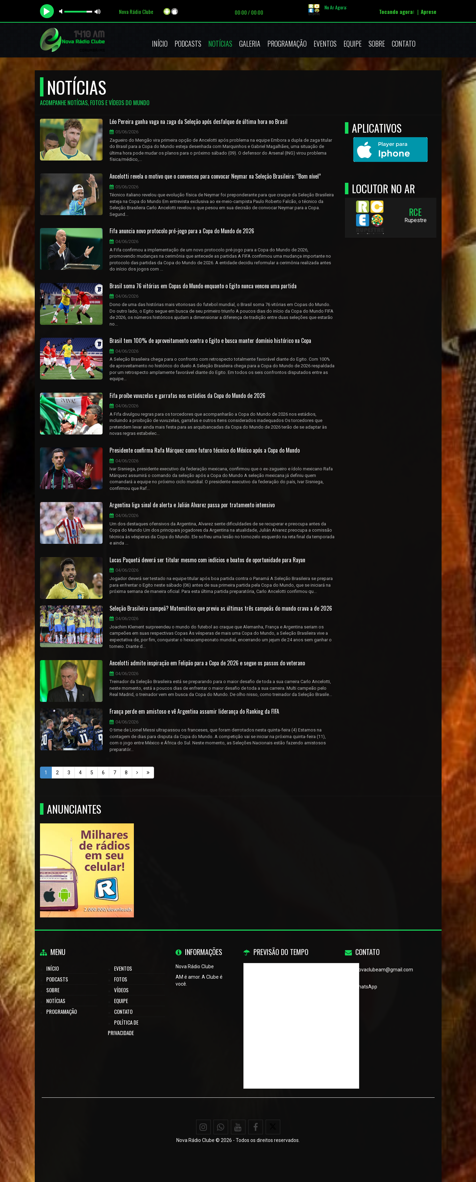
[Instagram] (203, 1127)
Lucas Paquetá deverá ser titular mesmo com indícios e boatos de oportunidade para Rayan (207, 560)
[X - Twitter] (273, 1127)
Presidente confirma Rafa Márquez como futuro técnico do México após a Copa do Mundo (205, 450)
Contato (404, 43)
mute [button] (62, 11)
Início (160, 43)
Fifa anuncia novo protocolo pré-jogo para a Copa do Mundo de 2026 (182, 231)
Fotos (120, 979)
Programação (287, 43)
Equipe (353, 43)
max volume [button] (98, 11)
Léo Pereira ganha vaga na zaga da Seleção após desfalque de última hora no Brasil (199, 122)
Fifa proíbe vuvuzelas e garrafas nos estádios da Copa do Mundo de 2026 (187, 396)
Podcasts (188, 43)
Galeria (249, 43)
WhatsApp (365, 986)
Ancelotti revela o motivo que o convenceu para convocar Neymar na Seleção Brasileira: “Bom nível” (215, 176)
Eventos (325, 43)
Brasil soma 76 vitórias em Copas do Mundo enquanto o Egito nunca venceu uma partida (203, 286)
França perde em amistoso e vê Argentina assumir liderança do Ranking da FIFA (194, 712)
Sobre (377, 43)
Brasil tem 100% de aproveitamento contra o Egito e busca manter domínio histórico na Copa (210, 341)
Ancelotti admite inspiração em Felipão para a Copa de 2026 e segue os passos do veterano (207, 663)
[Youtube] (238, 1127)
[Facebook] (255, 1127)
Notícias (220, 43)
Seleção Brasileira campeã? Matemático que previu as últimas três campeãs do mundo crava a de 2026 (221, 608)
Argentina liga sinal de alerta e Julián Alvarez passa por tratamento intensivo (192, 505)
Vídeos (121, 990)
